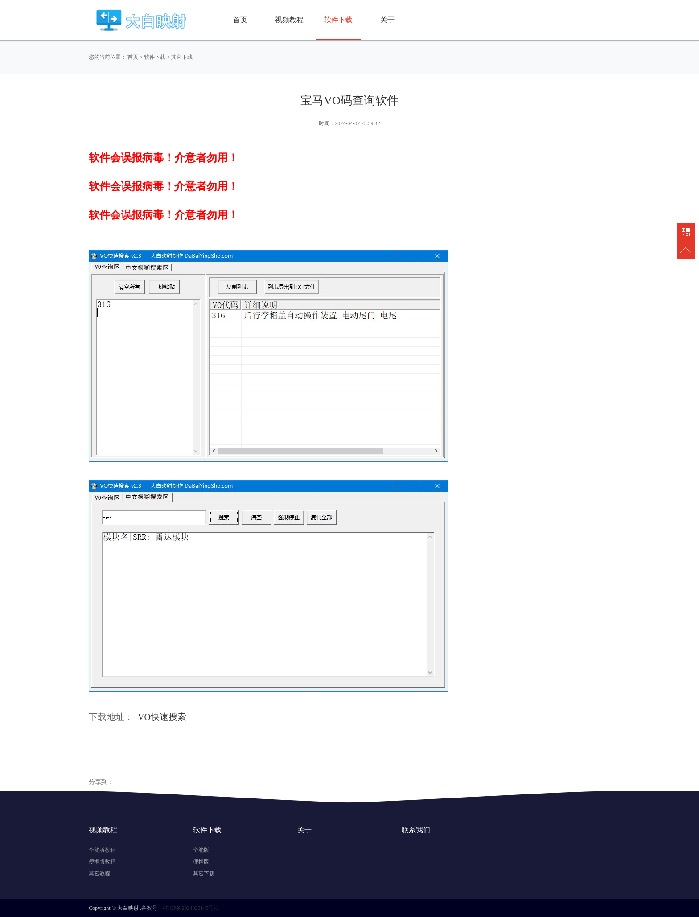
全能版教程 (102, 850)
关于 (387, 20)
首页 (240, 20)
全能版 (201, 850)
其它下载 (182, 57)
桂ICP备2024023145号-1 (190, 908)
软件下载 (338, 20)
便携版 (201, 862)
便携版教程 (102, 862)
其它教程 (99, 873)
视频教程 (289, 20)
